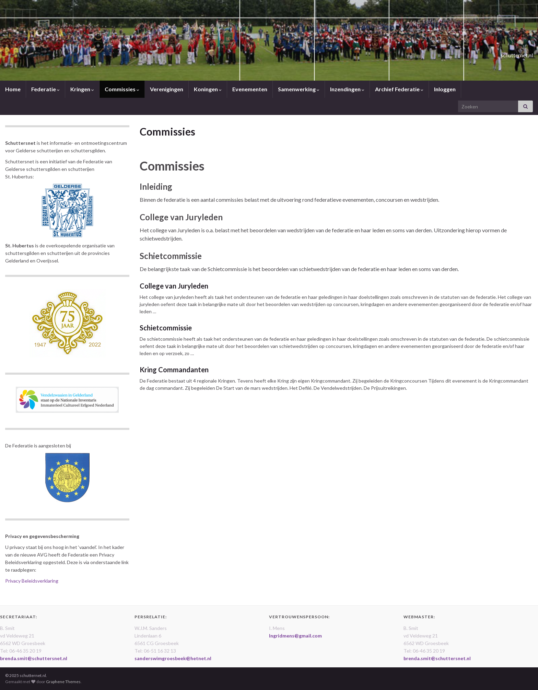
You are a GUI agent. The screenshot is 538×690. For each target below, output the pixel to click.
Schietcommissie (166, 328)
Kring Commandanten (174, 369)
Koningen (208, 89)
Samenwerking (298, 89)
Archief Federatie (399, 89)
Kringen (82, 89)
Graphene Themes (63, 681)
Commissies (122, 89)
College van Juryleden (174, 286)
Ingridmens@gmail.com (295, 636)
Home (13, 89)
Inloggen (445, 89)
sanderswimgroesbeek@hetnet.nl (172, 658)
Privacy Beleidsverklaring (31, 581)
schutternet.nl (501, 53)
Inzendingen (347, 89)
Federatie (45, 89)
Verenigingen (166, 89)
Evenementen (249, 89)
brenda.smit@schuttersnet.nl (33, 658)
